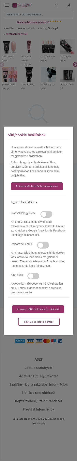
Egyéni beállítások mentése (39, 322)
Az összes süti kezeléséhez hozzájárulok (37, 186)
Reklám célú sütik (22, 244)
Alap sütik (17, 274)
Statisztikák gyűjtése (23, 213)
